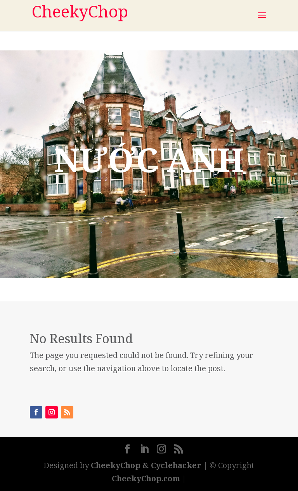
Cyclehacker (176, 465)
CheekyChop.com (146, 478)
